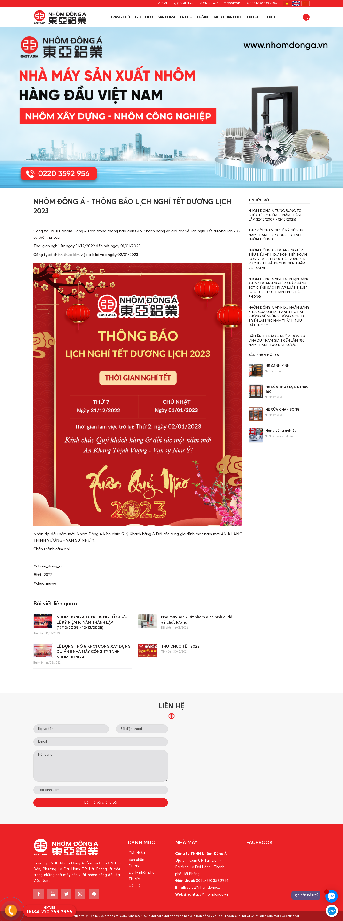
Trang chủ (120, 17)
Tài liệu (185, 17)
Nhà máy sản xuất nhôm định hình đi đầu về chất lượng (197, 619)
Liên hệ (271, 17)
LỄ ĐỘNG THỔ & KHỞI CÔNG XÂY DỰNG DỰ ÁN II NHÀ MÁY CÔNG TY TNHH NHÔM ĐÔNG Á (94, 651)
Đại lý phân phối (226, 17)
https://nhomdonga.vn (210, 894)
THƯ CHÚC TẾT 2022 (180, 646)
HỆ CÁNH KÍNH (277, 366)
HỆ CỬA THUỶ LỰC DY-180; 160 (287, 389)
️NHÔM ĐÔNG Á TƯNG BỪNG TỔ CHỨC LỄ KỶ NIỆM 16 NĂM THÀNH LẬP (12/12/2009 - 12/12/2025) (92, 622)
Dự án (202, 17)
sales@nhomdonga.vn (205, 887)
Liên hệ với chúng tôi (100, 802)
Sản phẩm (166, 17)
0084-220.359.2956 (262, 3)
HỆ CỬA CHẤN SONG (282, 409)
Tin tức (252, 17)
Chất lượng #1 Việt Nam (175, 3)
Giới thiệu (144, 17)
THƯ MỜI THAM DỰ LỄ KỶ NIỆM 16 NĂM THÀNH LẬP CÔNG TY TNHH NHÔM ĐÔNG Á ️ (276, 235)
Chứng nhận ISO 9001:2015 (220, 3)
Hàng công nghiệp (281, 430)
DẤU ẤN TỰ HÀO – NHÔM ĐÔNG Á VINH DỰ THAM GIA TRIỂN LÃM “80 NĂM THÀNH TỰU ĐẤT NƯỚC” (277, 341)
